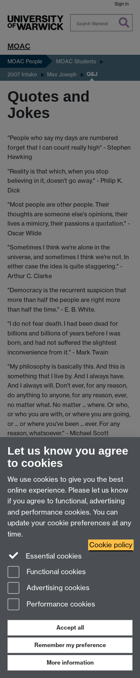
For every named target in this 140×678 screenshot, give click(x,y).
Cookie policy (111, 545)
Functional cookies (46, 572)
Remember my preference (70, 645)
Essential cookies (44, 555)
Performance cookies (51, 605)
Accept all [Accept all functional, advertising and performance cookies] (70, 627)
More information (70, 662)
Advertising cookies (48, 588)
